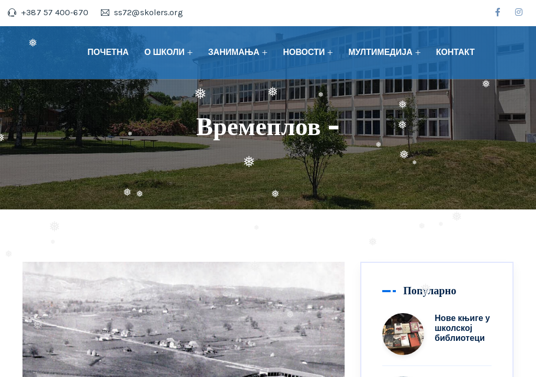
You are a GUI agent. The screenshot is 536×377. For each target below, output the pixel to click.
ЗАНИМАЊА (233, 52)
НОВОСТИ (304, 52)
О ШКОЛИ (164, 52)
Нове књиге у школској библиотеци (462, 328)
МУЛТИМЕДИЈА (380, 52)
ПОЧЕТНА (108, 52)
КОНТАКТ (455, 52)
